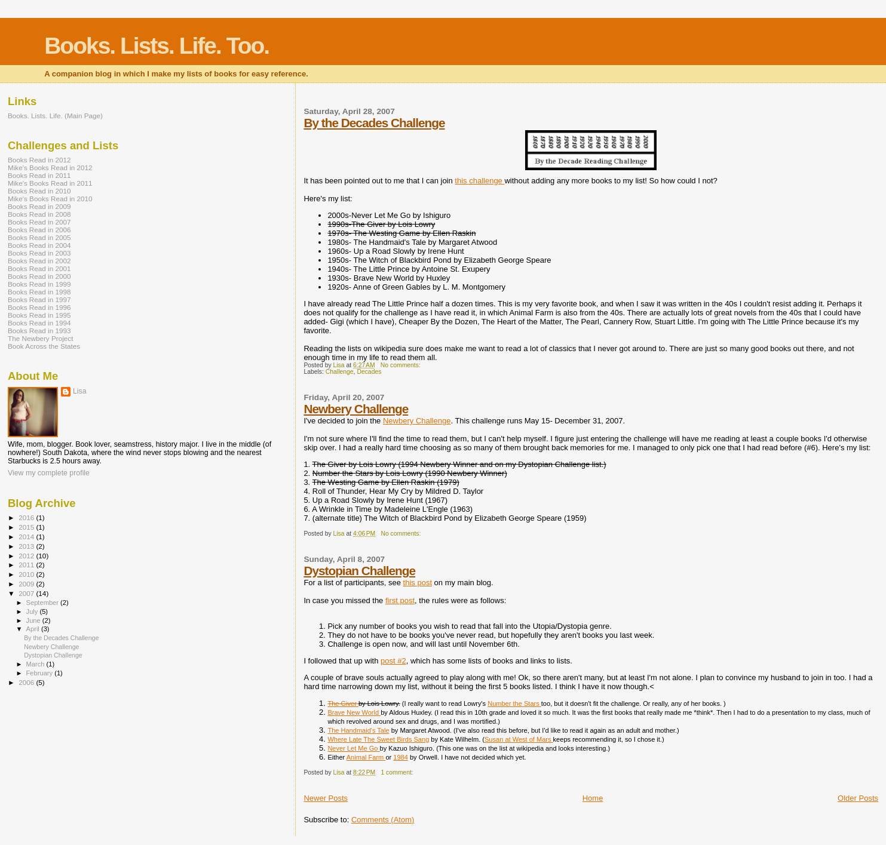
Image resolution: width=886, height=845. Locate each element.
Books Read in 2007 (39, 222)
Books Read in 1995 (39, 315)
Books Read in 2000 (39, 276)
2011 (27, 565)
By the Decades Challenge (373, 123)
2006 (27, 682)
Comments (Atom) (382, 819)
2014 (27, 536)
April (33, 628)
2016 (27, 517)
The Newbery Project (40, 338)
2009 (27, 584)
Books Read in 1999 (39, 284)
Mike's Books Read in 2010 (50, 198)
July (33, 611)
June (34, 620)
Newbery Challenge (355, 409)
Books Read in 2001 (39, 268)
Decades (369, 371)
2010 (27, 574)
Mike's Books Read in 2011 (50, 183)
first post (400, 600)
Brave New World (354, 712)
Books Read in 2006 (39, 229)
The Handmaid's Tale (358, 730)
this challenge (479, 180)
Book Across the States (44, 346)
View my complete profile (49, 473)
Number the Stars (514, 703)
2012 (27, 556)
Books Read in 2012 (39, 160)
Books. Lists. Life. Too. (156, 46)
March (36, 664)
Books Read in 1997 (39, 299)
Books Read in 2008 (39, 214)
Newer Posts (325, 798)
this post (417, 582)
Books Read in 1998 (39, 292)
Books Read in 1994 (39, 323)
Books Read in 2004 (39, 245)
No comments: (401, 365)
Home (593, 798)
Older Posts (858, 798)
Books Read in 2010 (39, 191)
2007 (27, 593)
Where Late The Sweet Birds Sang (378, 739)
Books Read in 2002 (39, 261)
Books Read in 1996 (39, 307)
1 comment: (398, 772)
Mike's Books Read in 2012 (50, 167)
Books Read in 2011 (39, 175)
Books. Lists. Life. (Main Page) (55, 115)
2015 (27, 527)
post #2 (393, 660)
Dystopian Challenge (359, 570)
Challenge (340, 371)
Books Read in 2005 (39, 237)
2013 (27, 546)
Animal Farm (366, 757)
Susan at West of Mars (519, 739)
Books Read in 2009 (39, 206)
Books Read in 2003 (39, 253)
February (40, 673)
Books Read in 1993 (39, 330)
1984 (400, 757)
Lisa (80, 391)
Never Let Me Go (353, 748)
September (43, 602)
